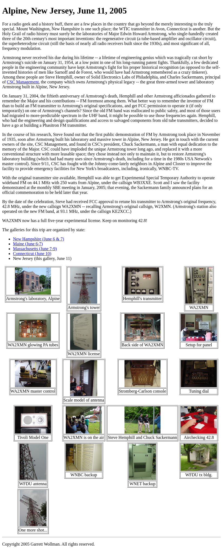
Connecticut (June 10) (32, 253)
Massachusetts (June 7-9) (35, 248)
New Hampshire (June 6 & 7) (38, 239)
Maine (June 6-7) (28, 244)
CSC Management (23, 82)
